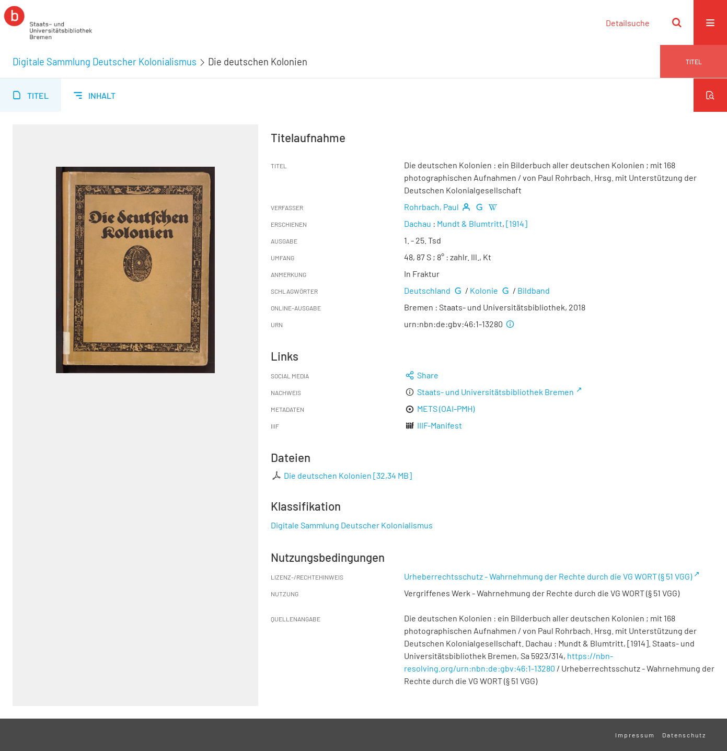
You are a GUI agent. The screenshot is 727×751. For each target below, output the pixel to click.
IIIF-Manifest (439, 425)
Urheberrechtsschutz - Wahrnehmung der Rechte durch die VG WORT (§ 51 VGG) (548, 576)
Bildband (533, 290)
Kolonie (484, 290)
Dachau (417, 223)
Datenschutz (684, 734)
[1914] (516, 223)
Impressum (635, 734)
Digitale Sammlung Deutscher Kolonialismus (105, 61)
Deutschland (427, 290)
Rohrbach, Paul (431, 207)
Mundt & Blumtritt (469, 223)
